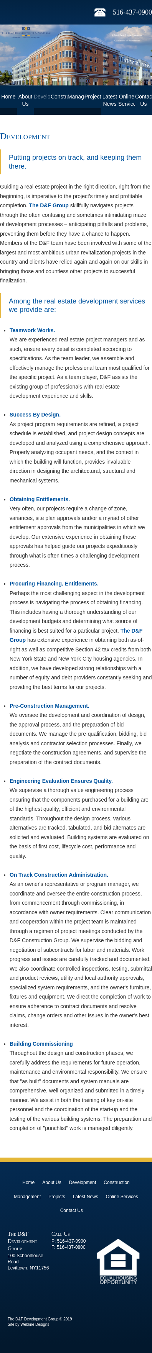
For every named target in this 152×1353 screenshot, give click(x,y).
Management (76, 96)
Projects (92, 96)
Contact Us (143, 100)
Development (42, 96)
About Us (25, 100)
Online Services (126, 100)
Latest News (109, 100)
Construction (59, 96)
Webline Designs (34, 1324)
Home (8, 96)
